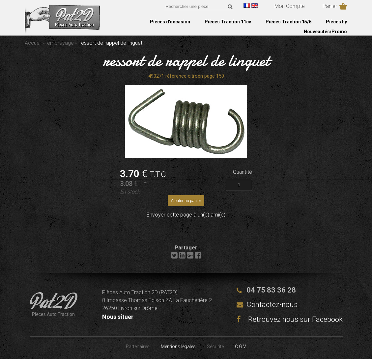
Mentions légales (178, 346)
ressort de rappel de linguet (186, 60)
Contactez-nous (272, 304)
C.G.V (240, 346)
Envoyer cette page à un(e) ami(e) (186, 215)
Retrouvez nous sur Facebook (290, 319)
